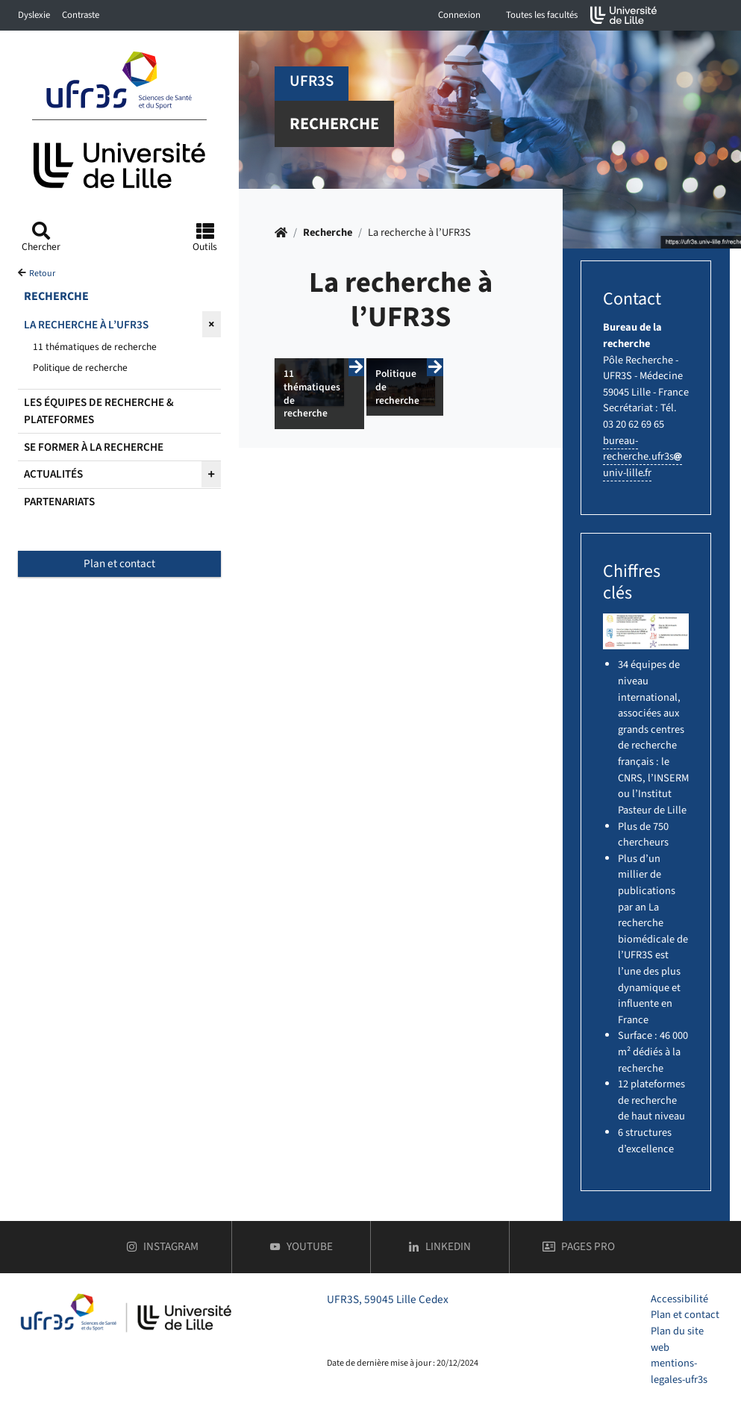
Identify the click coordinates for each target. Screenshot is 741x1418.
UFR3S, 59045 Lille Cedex (387, 1299)
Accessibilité (679, 1299)
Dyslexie (34, 15)
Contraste (80, 15)
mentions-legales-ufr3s (679, 1371)
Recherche (327, 232)
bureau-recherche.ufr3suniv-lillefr (642, 457)
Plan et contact (119, 563)
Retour (42, 273)
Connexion (459, 15)
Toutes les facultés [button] (542, 15)
